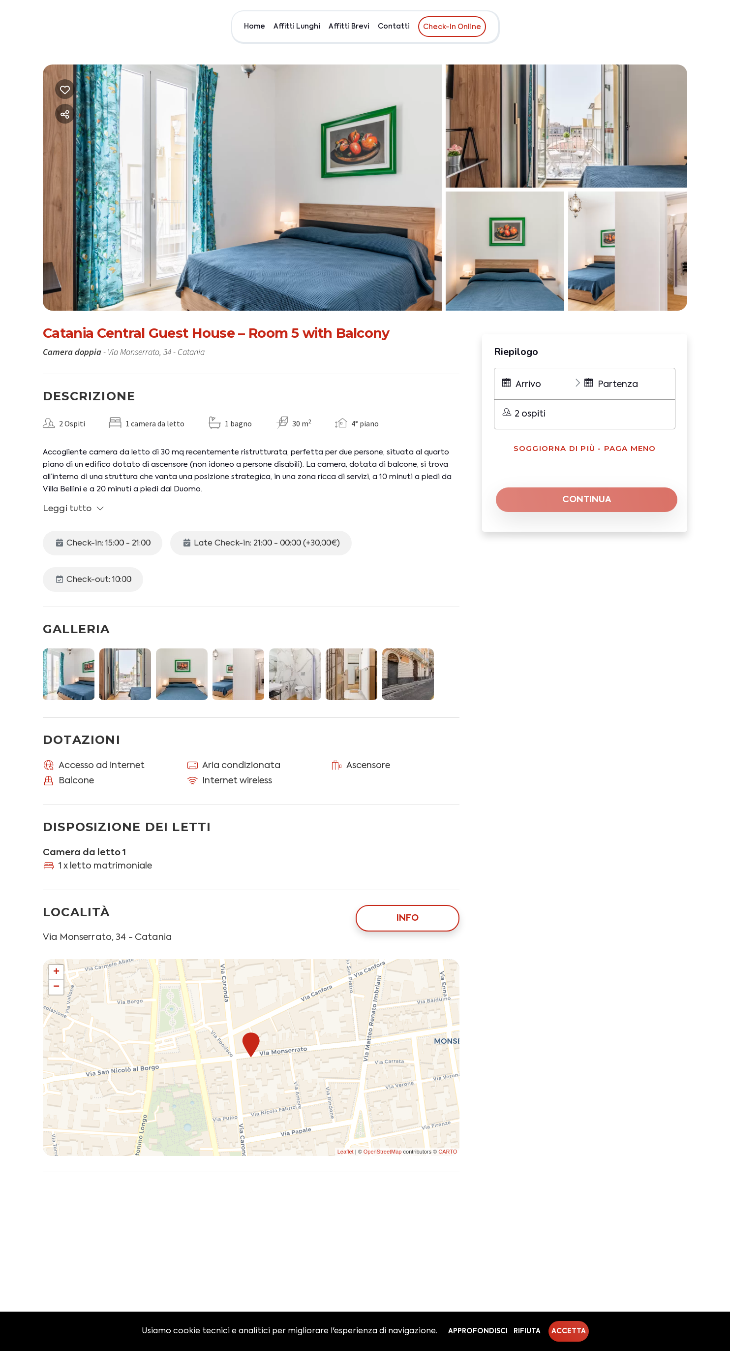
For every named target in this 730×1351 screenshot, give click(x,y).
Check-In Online (452, 27)
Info (407, 918)
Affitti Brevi (349, 26)
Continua (586, 499)
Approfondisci (478, 1331)
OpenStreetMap (383, 1152)
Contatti (394, 26)
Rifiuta (527, 1331)
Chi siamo (644, 26)
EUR (678, 26)
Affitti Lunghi (297, 26)
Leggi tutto (73, 508)
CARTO (447, 1152)
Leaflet (345, 1152)
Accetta (568, 1331)
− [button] (56, 987)
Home (254, 26)
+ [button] (56, 972)
